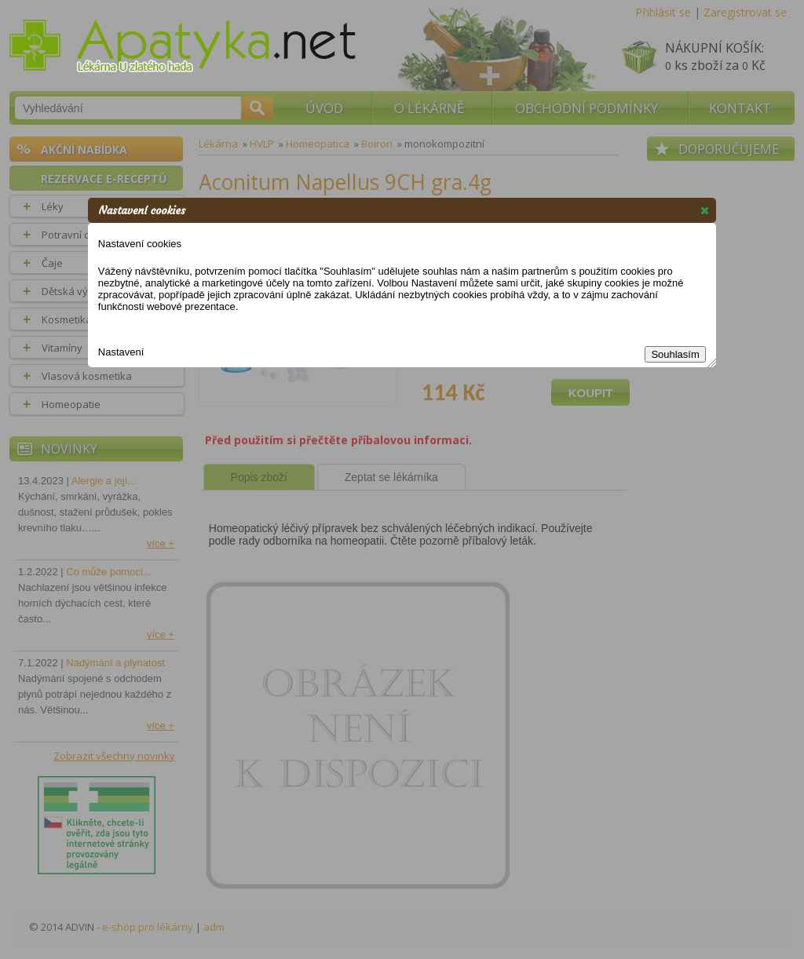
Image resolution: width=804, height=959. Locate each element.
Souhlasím (675, 354)
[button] (704, 210)
